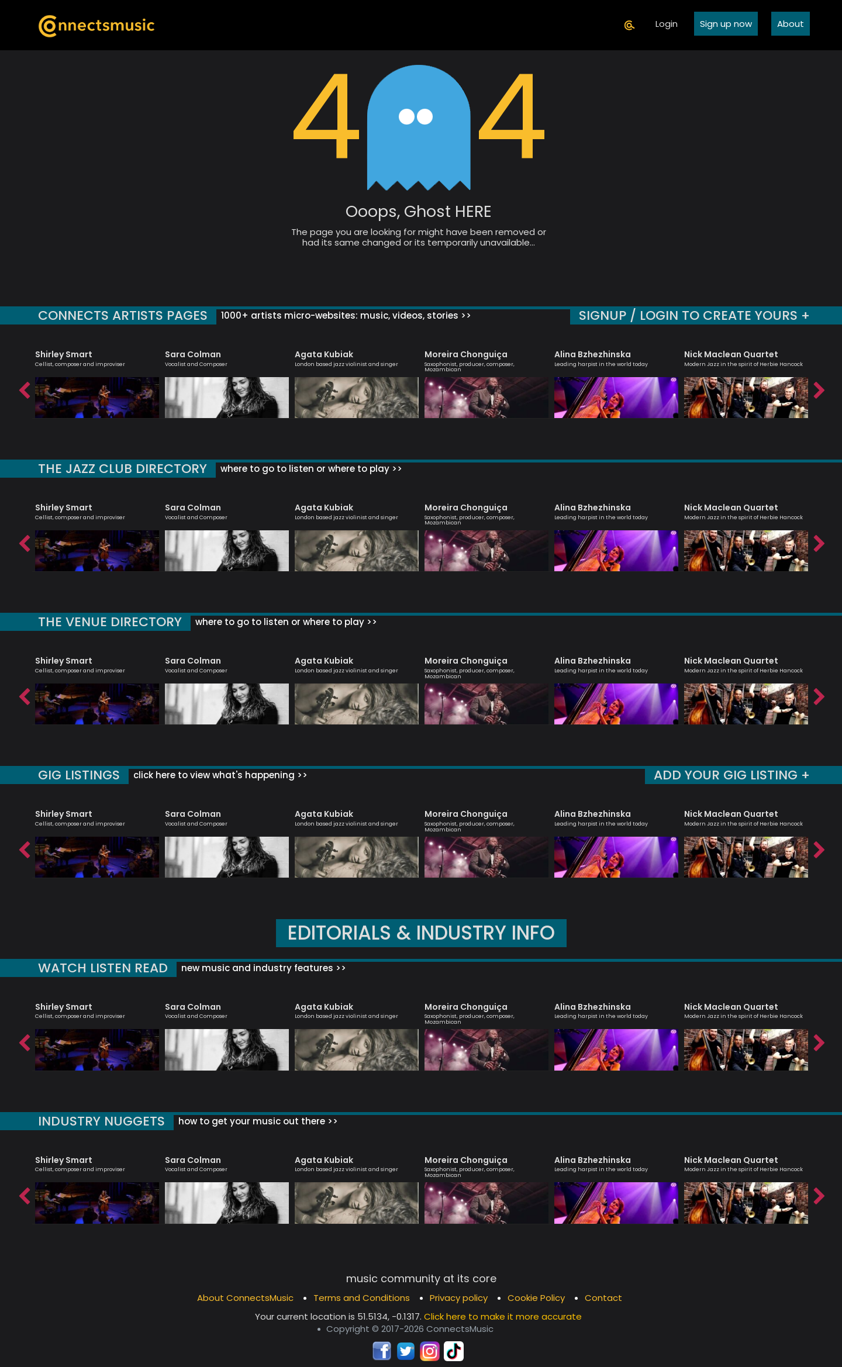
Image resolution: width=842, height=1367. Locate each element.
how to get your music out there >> (257, 1121)
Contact (603, 1298)
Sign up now (726, 24)
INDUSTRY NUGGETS (101, 1121)
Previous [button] (23, 387)
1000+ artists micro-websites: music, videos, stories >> (345, 315)
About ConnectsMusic (245, 1298)
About (790, 24)
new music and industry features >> (262, 968)
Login (666, 24)
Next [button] (818, 387)
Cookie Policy (536, 1298)
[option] (97, 379)
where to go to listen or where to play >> (310, 468)
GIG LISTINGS (79, 775)
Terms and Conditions (361, 1298)
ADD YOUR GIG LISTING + (732, 775)
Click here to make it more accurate (503, 1316)
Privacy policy (459, 1298)
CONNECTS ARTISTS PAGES (123, 315)
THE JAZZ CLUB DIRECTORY (122, 469)
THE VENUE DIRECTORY (110, 622)
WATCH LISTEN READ (103, 968)
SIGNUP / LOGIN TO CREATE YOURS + (694, 315)
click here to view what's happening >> (219, 775)
